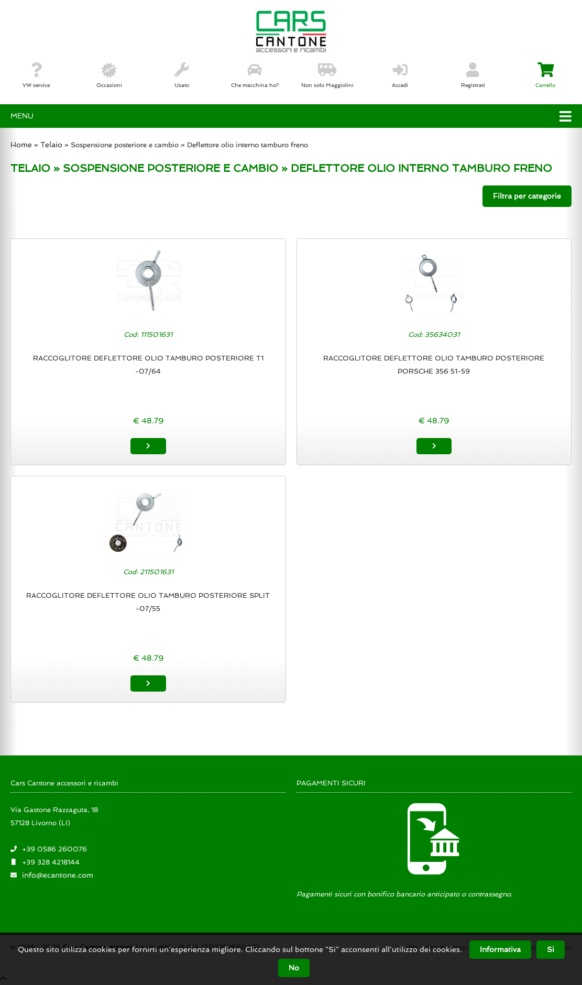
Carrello (545, 75)
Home (21, 144)
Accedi (400, 75)
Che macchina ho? (255, 75)
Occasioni (109, 75)
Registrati (473, 75)
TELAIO (30, 168)
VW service (36, 75)
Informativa (500, 949)
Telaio (51, 144)
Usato (181, 75)
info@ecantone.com (57, 875)
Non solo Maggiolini (327, 75)
